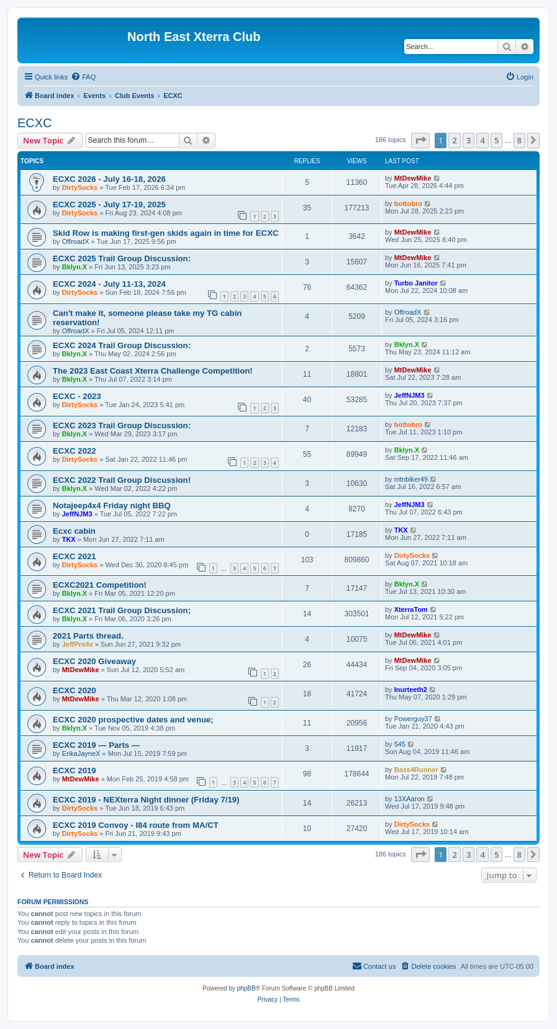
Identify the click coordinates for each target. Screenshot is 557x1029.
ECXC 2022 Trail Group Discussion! (122, 480)
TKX (69, 539)
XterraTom (411, 609)
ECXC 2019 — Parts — (96, 745)
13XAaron (409, 798)
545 (399, 744)
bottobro (408, 203)
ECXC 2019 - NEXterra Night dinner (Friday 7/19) (146, 799)
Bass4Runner (416, 769)
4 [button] (482, 140)
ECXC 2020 (74, 690)
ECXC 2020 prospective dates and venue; (133, 719)
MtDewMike (413, 178)
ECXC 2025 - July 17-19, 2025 (109, 204)
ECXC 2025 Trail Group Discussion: (122, 258)
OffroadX (75, 241)
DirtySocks (79, 187)
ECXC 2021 (74, 556)
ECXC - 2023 (77, 396)
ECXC (34, 123)
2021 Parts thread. (88, 635)
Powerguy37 (413, 718)
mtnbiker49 (411, 479)
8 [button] (519, 140)
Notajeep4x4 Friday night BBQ (112, 505)
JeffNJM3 (409, 395)
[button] (420, 140)
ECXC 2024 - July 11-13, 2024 (109, 284)
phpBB (246, 988)
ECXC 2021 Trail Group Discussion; (122, 610)
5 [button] (496, 140)
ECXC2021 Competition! (100, 585)
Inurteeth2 (410, 689)
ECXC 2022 (74, 451)
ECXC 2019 (74, 770)
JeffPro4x (77, 644)
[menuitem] (83, 77)
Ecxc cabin (74, 531)
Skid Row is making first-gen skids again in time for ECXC (165, 233)
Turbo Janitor (416, 283)
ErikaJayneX (81, 753)
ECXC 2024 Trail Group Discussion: (122, 345)
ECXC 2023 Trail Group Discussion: (122, 425)
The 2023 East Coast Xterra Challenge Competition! (153, 370)
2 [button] (454, 140)
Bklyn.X (74, 267)
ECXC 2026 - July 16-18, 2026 (109, 179)
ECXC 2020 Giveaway (94, 661)
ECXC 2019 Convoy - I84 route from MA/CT (136, 825)
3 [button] (468, 140)
